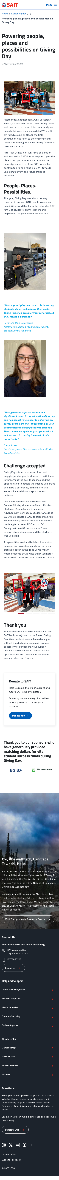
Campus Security (28, 1017)
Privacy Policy (9, 1154)
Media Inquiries (28, 1008)
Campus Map (28, 1048)
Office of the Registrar (28, 990)
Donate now (20, 715)
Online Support (28, 1026)
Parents (28, 1075)
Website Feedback (11, 1159)
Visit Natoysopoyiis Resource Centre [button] (28, 919)
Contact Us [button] (13, 968)
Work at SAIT (28, 1057)
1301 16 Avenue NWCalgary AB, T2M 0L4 (17, 952)
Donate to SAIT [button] (15, 1130)
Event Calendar (28, 1066)
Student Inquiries (28, 999)
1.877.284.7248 (14, 959)
